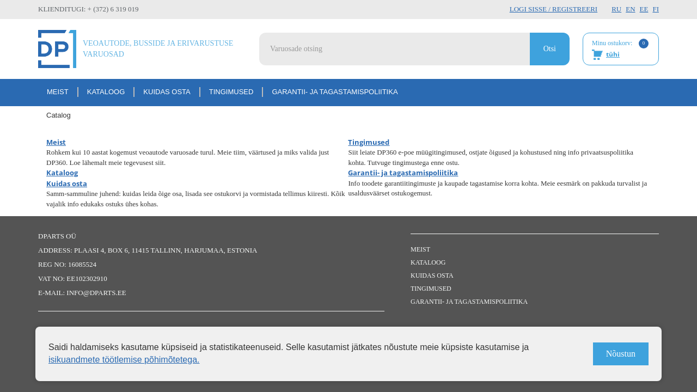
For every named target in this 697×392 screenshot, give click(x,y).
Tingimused (231, 92)
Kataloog (106, 92)
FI (655, 9)
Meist (58, 92)
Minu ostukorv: (620, 49)
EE (644, 9)
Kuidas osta (166, 92)
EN (630, 9)
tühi (613, 54)
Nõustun (620, 353)
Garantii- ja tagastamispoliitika (335, 92)
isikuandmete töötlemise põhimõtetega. (124, 359)
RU (616, 9)
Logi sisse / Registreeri (553, 9)
